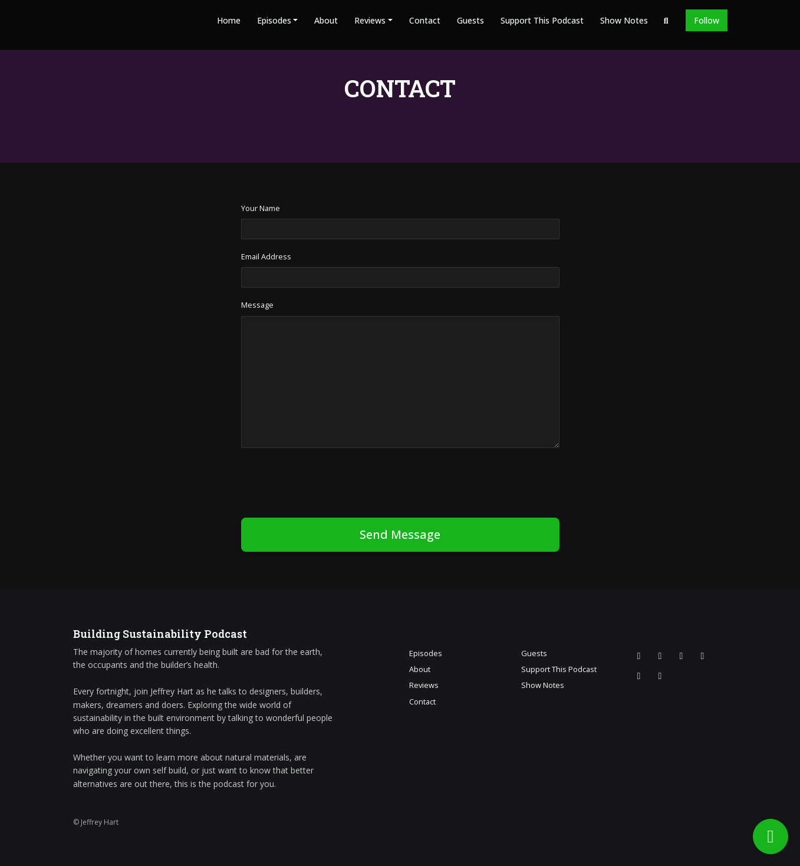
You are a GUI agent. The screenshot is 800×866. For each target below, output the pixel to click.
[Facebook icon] (681, 656)
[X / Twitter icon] (639, 656)
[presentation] (330, 480)
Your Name (260, 208)
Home (229, 20)
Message (257, 304)
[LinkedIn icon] (639, 676)
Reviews (370, 20)
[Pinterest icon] (660, 676)
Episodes (274, 20)
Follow (706, 20)
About (326, 20)
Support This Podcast (542, 20)
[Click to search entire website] (666, 20)
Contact (424, 20)
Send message (400, 534)
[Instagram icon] (660, 656)
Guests (470, 20)
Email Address (266, 256)
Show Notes (624, 20)
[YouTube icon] (703, 656)
